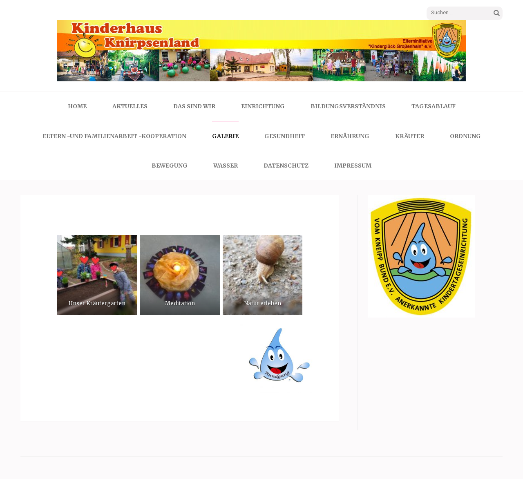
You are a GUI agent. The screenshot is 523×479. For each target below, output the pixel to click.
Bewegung (170, 165)
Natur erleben (262, 303)
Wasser (225, 165)
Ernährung (350, 136)
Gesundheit (284, 136)
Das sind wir (194, 106)
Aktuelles (130, 106)
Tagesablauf (433, 106)
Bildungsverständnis (348, 106)
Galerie (225, 136)
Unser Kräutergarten (97, 303)
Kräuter (409, 136)
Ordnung (465, 136)
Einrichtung (263, 106)
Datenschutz (286, 165)
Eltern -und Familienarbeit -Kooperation (114, 136)
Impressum (352, 165)
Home (77, 106)
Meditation (180, 303)
